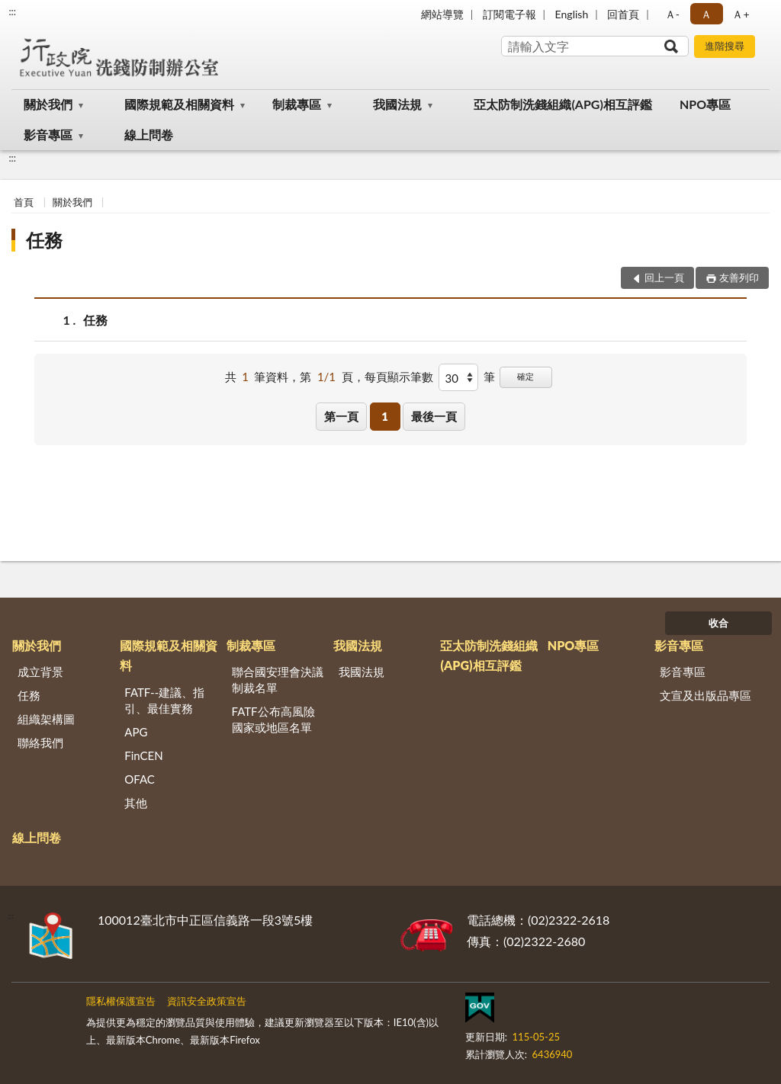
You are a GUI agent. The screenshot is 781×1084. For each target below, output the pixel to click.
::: (12, 11)
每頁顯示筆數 (399, 376)
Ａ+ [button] (740, 14)
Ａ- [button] (672, 14)
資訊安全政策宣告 (206, 1001)
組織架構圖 (46, 719)
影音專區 (48, 134)
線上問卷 (148, 134)
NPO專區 (705, 104)
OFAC (139, 779)
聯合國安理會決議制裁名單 (277, 679)
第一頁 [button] (341, 416)
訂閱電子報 (509, 14)
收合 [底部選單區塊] (718, 623)
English (572, 14)
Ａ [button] (706, 14)
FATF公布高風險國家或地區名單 (273, 719)
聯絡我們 (40, 742)
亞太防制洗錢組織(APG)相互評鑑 (562, 104)
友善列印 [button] (739, 277)
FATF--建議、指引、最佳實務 (164, 700)
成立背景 (40, 671)
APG (135, 732)
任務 (44, 240)
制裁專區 (296, 104)
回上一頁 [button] (664, 277)
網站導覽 (442, 14)
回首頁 (623, 14)
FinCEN (143, 755)
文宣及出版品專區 (705, 695)
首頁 (24, 202)
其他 (135, 803)
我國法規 (397, 104)
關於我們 (48, 104)
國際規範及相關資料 (179, 104)
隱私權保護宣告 (121, 1001)
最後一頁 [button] (434, 416)
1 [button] (384, 416)
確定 (525, 376)
